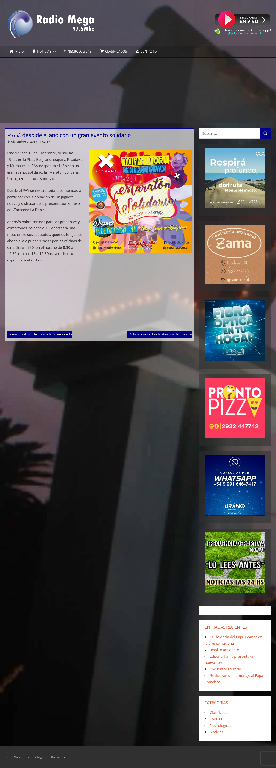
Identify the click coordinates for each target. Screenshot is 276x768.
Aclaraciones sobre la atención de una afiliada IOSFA (168, 334)
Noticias (216, 731)
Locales (216, 718)
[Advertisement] (138, 90)
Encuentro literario (225, 668)
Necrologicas (220, 725)
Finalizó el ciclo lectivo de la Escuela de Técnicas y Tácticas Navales (59, 334)
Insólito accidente (224, 649)
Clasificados (219, 712)
